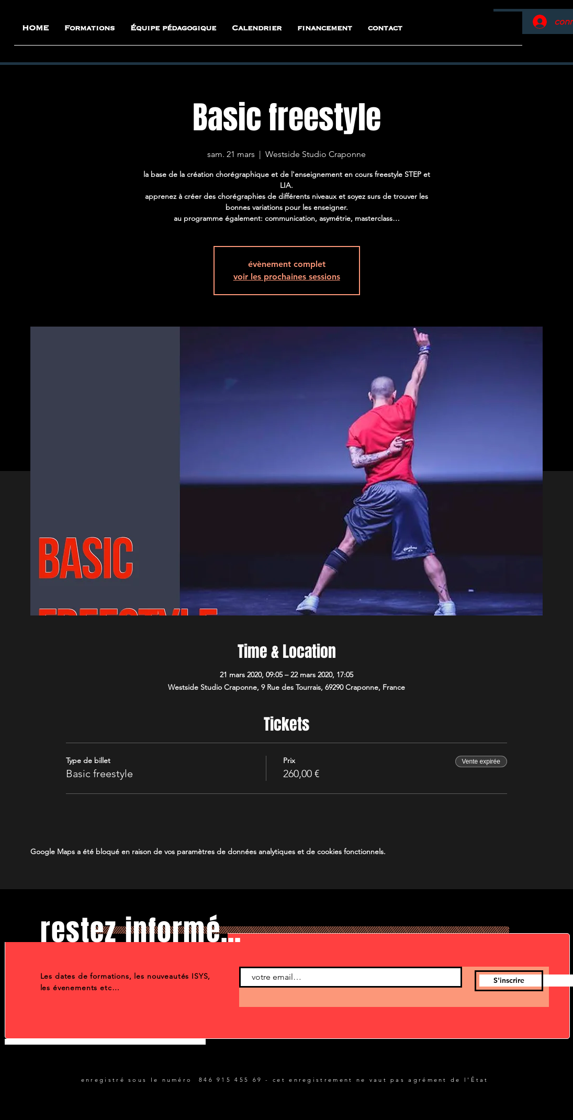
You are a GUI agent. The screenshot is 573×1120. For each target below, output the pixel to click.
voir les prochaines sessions (286, 277)
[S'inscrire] (509, 980)
